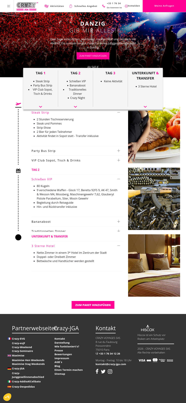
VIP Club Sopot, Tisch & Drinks (56, 160)
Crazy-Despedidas (23, 386)
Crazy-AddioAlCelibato (26, 381)
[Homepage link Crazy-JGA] (27, 6)
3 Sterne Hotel (43, 246)
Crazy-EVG (18, 338)
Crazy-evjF (18, 343)
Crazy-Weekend (22, 347)
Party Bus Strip (44, 151)
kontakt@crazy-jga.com (111, 364)
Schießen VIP (42, 179)
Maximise (18, 355)
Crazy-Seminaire (22, 351)
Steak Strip (40, 112)
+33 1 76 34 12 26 (108, 353)
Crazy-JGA (18, 368)
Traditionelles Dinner (49, 231)
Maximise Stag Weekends (28, 364)
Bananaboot (41, 222)
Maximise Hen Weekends (28, 360)
